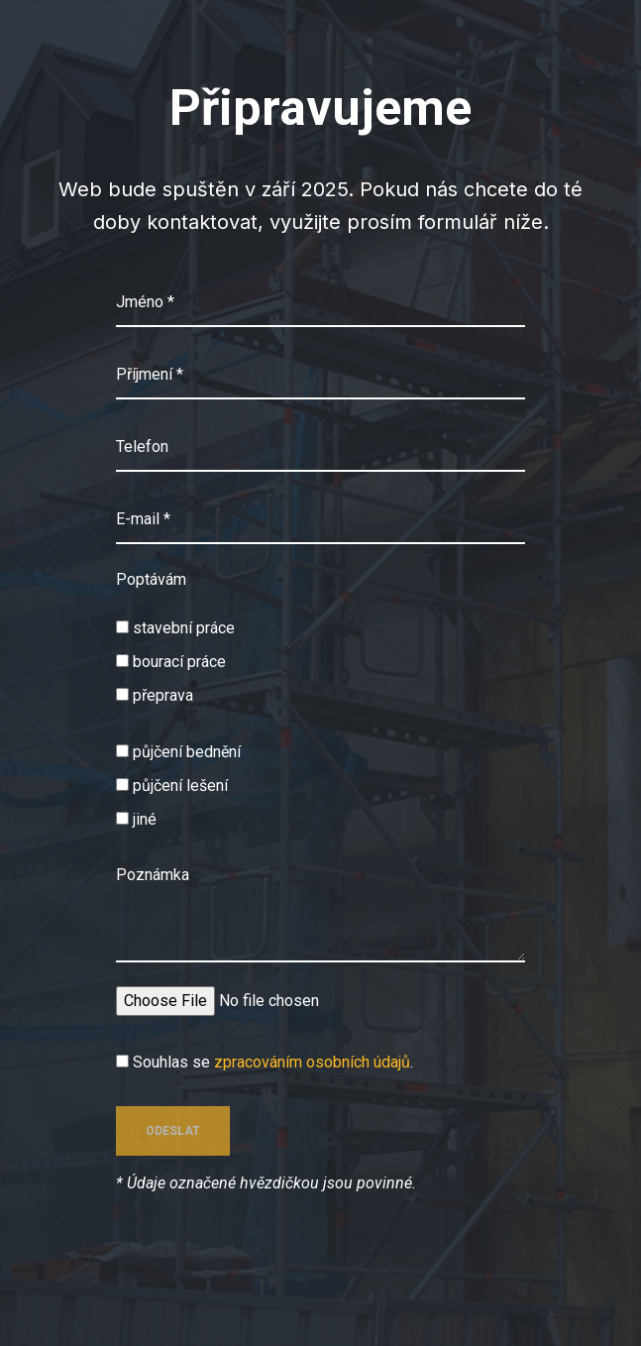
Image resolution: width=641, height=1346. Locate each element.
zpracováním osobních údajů (312, 1062)
